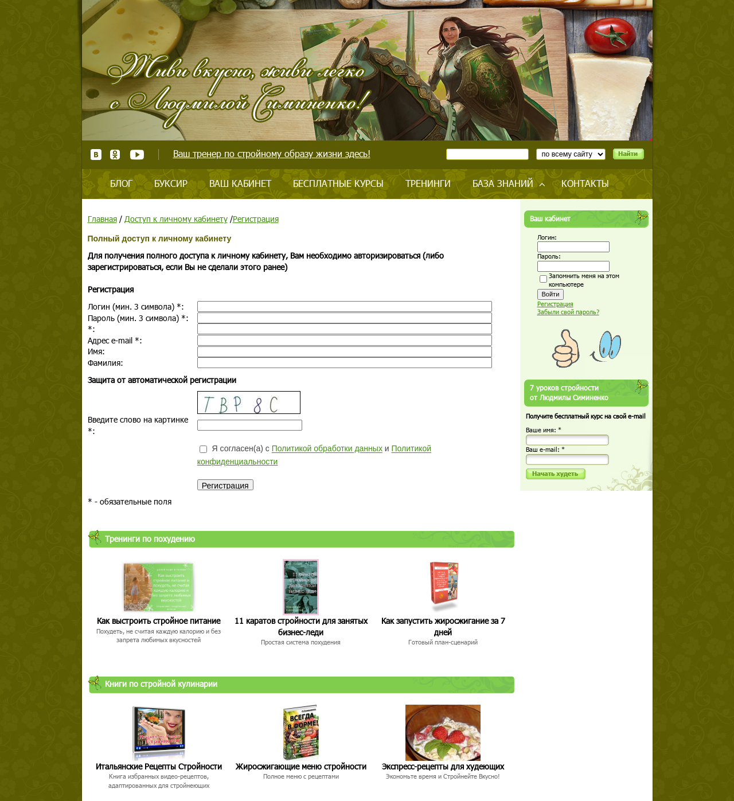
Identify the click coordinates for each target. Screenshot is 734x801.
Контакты (585, 183)
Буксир (171, 183)
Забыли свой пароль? (568, 311)
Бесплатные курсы (338, 183)
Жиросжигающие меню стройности (301, 766)
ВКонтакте (96, 154)
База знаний (503, 183)
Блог (121, 183)
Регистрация (256, 218)
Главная (102, 218)
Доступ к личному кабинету (176, 218)
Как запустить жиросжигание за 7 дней (443, 626)
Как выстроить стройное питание (158, 620)
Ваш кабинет (240, 183)
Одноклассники (115, 154)
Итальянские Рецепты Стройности (159, 766)
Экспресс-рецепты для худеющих (443, 766)
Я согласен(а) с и (314, 455)
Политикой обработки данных (327, 449)
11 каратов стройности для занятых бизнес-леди (301, 626)
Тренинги (428, 183)
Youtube (137, 154)
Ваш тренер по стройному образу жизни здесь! (271, 153)
